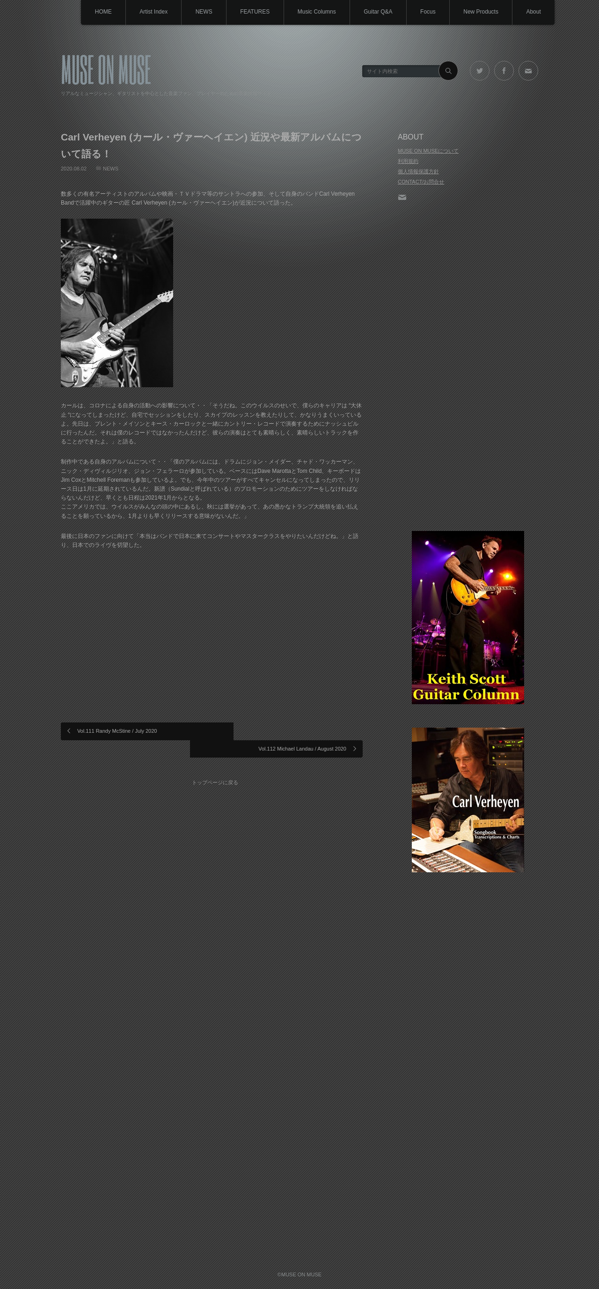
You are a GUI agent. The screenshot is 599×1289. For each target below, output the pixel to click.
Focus (426, 11)
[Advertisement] (468, 367)
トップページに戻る (215, 763)
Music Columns (313, 11)
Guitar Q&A (375, 11)
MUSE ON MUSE (106, 69)
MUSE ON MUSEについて (428, 151)
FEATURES (251, 11)
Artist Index (148, 11)
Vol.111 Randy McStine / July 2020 (117, 731)
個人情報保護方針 (418, 171)
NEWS (199, 11)
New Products (479, 11)
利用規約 (408, 161)
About (533, 11)
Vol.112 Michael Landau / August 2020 (302, 731)
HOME (97, 11)
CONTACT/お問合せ (421, 181)
